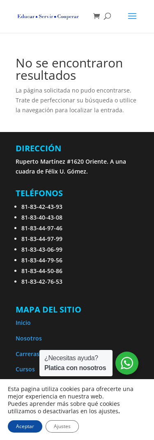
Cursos (25, 369)
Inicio (23, 323)
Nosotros (29, 338)
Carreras (27, 354)
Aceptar (25, 426)
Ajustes (62, 426)
